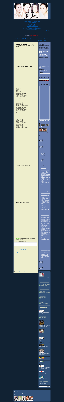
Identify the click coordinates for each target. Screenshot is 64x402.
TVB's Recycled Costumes (43, 285)
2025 (41, 138)
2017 (41, 147)
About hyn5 (18, 38)
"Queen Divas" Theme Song (45, 210)
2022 (41, 141)
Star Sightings (40, 38)
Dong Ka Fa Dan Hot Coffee (44, 303)
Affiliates (45, 40)
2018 (41, 146)
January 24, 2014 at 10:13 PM (22, 249)
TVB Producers (45, 38)
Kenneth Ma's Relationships (44, 293)
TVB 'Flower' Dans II (43, 297)
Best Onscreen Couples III (43, 307)
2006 (41, 267)
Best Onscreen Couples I (43, 304)
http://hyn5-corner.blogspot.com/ (43, 381)
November (42, 153)
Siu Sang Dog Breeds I (43, 298)
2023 (41, 140)
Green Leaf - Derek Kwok (43, 318)
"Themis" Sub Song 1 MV (32, 25)
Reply (17, 252)
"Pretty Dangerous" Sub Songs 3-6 (32, 29)
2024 (41, 139)
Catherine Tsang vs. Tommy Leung (45, 292)
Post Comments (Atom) (21, 271)
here (16, 394)
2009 (41, 263)
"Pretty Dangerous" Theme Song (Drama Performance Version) (32, 28)
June (41, 159)
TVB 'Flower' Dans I (43, 296)
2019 (41, 145)
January (42, 165)
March (42, 162)
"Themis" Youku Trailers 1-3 (32, 27)
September (42, 155)
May (41, 160)
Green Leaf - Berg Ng (43, 317)
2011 (41, 261)
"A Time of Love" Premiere (44, 197)
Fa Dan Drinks (42, 302)
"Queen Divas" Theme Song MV (45, 174)
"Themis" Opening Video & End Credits (32, 26)
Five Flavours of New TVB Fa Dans (45, 284)
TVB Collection (40, 40)
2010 (41, 262)
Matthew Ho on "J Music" (32, 22)
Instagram (49, 30)
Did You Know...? (42, 291)
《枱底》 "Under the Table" (43, 70)
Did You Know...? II (42, 286)
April (41, 161)
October (42, 154)
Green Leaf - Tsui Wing (43, 316)
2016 (41, 148)
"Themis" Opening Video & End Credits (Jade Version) (32, 21)
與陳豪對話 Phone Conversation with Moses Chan (29, 38)
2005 (41, 268)
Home (15, 38)
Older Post (35, 269)
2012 (41, 260)
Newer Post (15, 269)
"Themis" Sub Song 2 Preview (32, 24)
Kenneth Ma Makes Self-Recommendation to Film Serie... (44, 226)
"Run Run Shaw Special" (44, 240)
